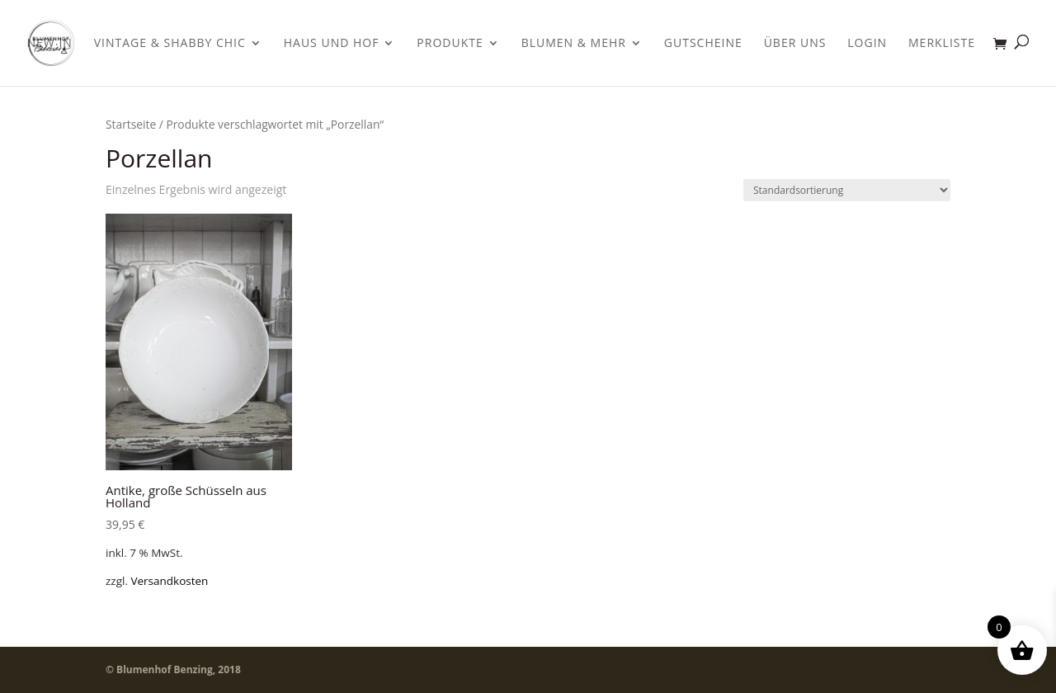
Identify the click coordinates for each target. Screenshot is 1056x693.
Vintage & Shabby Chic (170, 43)
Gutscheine (703, 43)
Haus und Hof (332, 43)
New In (50, 43)
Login (867, 43)
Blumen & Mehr (573, 43)
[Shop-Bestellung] (846, 190)
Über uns (795, 43)
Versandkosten (169, 580)
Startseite (131, 124)
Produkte (450, 43)
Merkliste (941, 43)
